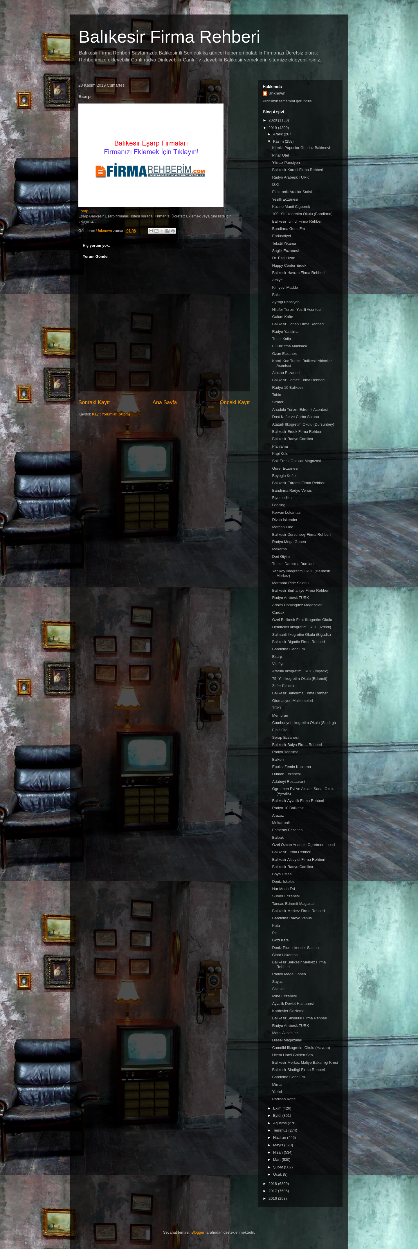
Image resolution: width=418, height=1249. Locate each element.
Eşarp (83, 211)
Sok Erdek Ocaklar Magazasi (296, 461)
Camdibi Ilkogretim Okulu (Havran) (301, 1047)
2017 (273, 1191)
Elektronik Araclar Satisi (292, 192)
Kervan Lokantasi (286, 512)
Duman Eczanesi (286, 774)
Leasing (278, 505)
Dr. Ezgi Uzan (283, 258)
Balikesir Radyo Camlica (292, 439)
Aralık (278, 134)
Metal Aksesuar (285, 1033)
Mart (277, 1159)
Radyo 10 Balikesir (287, 387)
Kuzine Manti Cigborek (291, 206)
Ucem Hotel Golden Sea (292, 1055)
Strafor (277, 402)
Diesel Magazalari (287, 1040)
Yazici (277, 1092)
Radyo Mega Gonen (289, 542)
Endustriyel (281, 236)
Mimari (277, 1084)
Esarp (277, 656)
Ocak (278, 1174)
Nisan (278, 1152)
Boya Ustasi (282, 874)
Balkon (278, 759)
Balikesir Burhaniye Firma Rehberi (300, 590)
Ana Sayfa (165, 402)
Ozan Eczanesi (284, 353)
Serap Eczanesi (285, 737)
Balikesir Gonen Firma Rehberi (298, 324)
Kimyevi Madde (285, 287)
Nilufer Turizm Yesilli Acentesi (296, 309)
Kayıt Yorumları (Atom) (111, 414)
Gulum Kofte (282, 317)
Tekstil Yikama (284, 243)
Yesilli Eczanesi (285, 199)
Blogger (197, 1232)
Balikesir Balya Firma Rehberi (297, 744)
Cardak (278, 612)
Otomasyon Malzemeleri (292, 700)
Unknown (277, 93)
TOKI (276, 708)
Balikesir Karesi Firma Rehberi (297, 170)
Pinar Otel (280, 155)
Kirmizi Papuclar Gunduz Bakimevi (301, 148)
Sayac (277, 981)
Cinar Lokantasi (285, 955)
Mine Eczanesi (284, 996)
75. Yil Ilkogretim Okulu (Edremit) (299, 678)
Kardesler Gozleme (288, 1011)
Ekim (278, 1108)
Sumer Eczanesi (286, 896)
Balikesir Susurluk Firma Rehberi (299, 1018)
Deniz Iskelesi (283, 881)
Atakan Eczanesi (286, 373)
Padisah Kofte (284, 1099)
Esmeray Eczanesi (287, 830)
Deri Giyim (281, 556)
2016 (273, 1198)
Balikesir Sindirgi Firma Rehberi (298, 1070)
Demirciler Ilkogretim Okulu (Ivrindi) (301, 627)
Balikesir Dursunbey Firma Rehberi (301, 534)
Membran (280, 715)
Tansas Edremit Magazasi (293, 903)
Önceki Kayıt (235, 402)
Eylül (277, 1115)
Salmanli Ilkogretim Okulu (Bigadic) (301, 634)
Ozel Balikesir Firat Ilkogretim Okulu (302, 620)
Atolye (277, 280)
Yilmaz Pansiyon (286, 162)
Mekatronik (281, 822)
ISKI (275, 184)
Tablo (276, 395)
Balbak (278, 837)
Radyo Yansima (285, 331)
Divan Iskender (284, 520)
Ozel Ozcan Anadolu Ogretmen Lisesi (303, 845)
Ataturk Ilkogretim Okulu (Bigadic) (300, 671)
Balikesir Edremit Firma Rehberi (298, 483)
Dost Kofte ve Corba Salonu (295, 417)
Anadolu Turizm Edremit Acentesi (299, 409)
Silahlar (278, 989)
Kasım (279, 141)
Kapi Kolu (280, 453)
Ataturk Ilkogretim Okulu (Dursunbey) (303, 424)
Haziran (280, 1137)
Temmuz (281, 1130)
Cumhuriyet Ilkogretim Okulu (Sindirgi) (304, 722)
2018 (273, 1183)
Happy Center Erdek (289, 265)
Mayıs (278, 1145)
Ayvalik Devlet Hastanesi (293, 1003)
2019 (273, 128)
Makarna (279, 549)
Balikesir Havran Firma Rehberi (298, 273)
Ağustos (280, 1123)
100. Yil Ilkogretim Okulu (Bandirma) (302, 214)
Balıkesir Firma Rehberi (169, 36)
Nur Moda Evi (283, 889)
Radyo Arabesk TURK (290, 177)
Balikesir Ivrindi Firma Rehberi (297, 221)
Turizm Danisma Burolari (293, 564)
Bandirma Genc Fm (288, 228)
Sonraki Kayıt (94, 402)
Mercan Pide (282, 527)
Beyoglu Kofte (284, 475)
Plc (274, 933)
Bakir (276, 295)
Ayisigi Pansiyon (285, 302)
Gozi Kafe (280, 940)
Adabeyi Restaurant (288, 781)
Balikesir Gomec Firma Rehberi (298, 380)
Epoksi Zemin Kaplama (291, 767)
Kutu (276, 925)
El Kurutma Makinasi (289, 346)
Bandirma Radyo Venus (292, 490)
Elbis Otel (280, 730)
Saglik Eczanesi (285, 250)
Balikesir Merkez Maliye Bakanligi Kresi (305, 1062)
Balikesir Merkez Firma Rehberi (298, 911)
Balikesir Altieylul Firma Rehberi (298, 859)
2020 (273, 120)
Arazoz (278, 815)
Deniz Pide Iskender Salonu (295, 947)
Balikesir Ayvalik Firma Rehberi (298, 800)
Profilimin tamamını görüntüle (287, 101)
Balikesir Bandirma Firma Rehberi (300, 693)
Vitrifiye (278, 664)
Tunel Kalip (281, 339)
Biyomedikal (282, 497)
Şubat (278, 1167)
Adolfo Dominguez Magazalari (297, 605)
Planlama (280, 446)
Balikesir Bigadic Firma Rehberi (298, 642)
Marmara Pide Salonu (290, 583)
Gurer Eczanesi (285, 468)
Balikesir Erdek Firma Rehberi (297, 431)
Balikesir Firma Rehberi (291, 852)
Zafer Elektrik (283, 686)
